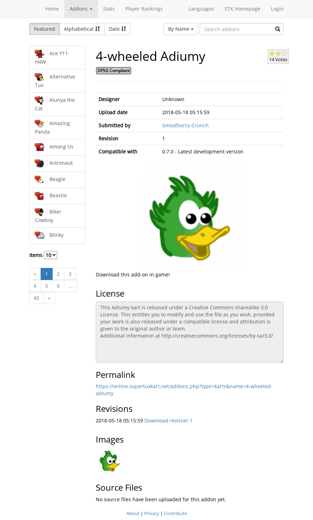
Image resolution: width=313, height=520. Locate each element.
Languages (201, 8)
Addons (81, 8)
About (133, 513)
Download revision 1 (168, 420)
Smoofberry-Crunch (185, 125)
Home (52, 8)
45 (36, 297)
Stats (109, 8)
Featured (44, 28)
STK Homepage (242, 8)
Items (43, 255)
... (71, 285)
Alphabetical (82, 28)
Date (117, 28)
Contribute (175, 513)
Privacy (151, 513)
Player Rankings (144, 8)
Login (277, 8)
